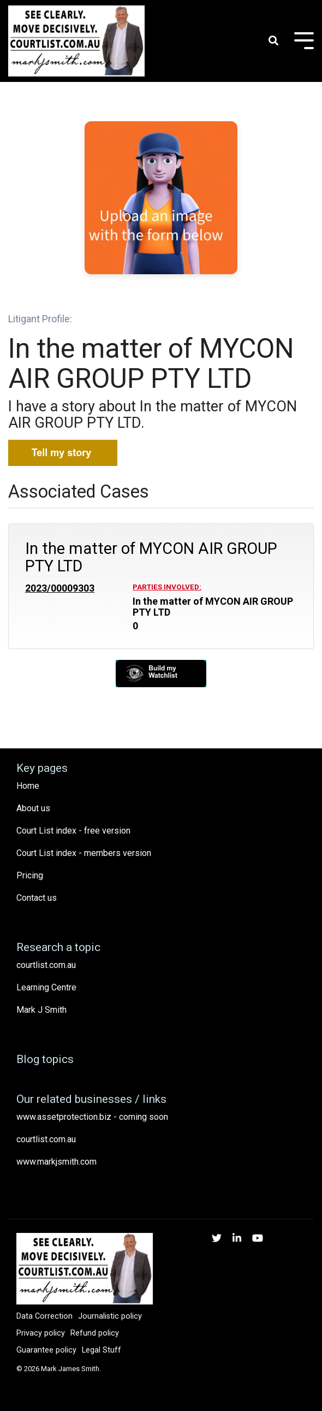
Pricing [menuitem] (29, 875)
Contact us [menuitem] (36, 898)
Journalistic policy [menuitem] (110, 1316)
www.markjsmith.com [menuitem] (56, 1161)
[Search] (273, 41)
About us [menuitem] (33, 808)
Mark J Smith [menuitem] (41, 1010)
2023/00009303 (59, 588)
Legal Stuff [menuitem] (101, 1350)
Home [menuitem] (27, 786)
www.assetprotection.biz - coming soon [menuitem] (92, 1117)
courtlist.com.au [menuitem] (46, 965)
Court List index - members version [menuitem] (83, 853)
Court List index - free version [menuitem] (73, 830)
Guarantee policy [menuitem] (46, 1350)
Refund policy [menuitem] (94, 1333)
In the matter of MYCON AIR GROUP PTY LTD (151, 557)
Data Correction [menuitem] (44, 1316)
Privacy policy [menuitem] (40, 1333)
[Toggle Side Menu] (304, 39)
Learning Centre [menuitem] (46, 987)
